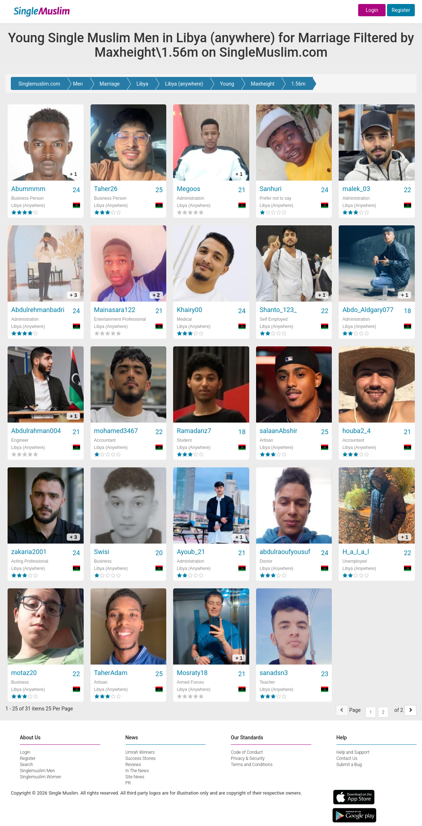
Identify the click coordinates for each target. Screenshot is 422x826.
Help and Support (353, 752)
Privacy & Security (248, 758)
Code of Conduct (247, 752)
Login (372, 10)
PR (128, 783)
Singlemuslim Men (37, 770)
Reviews (133, 764)
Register (401, 10)
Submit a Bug (349, 764)
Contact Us (347, 758)
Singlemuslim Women (40, 776)
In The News (137, 770)
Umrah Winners (140, 752)
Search (26, 764)
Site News (135, 776)
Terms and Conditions (252, 764)
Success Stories (141, 758)
